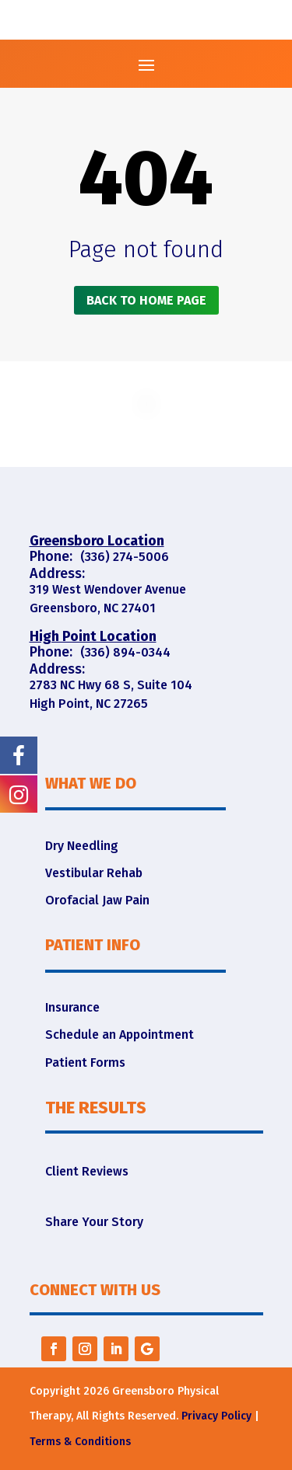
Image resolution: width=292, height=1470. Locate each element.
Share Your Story (94, 1221)
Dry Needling (81, 845)
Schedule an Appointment (119, 1034)
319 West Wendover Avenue (108, 589)
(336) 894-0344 (125, 652)
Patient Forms (85, 1062)
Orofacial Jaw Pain (97, 900)
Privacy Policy (216, 1416)
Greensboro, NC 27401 (93, 608)
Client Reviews (86, 1171)
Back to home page (146, 300)
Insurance (72, 1007)
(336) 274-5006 (124, 556)
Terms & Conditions (80, 1441)
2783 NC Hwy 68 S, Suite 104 (111, 685)
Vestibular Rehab (93, 873)
